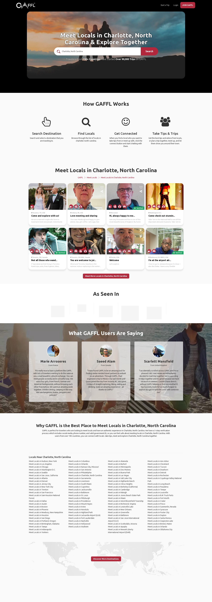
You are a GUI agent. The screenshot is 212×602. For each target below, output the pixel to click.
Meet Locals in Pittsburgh (79, 498)
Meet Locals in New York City (41, 487)
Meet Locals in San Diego (39, 518)
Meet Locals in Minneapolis (119, 467)
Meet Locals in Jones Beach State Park (124, 495)
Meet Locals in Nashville (79, 521)
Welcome (114, 260)
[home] (25, 5)
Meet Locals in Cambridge (119, 490)
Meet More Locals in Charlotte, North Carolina (106, 276)
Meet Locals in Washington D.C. (42, 470)
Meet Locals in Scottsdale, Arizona (122, 524)
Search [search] (149, 51)
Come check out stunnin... (161, 216)
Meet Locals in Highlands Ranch (121, 481)
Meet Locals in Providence (80, 501)
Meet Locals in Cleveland (158, 464)
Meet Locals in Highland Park (81, 512)
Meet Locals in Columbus (79, 461)
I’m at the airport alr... (159, 260)
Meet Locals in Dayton (157, 515)
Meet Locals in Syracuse (158, 509)
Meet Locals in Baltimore (79, 492)
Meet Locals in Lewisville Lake (120, 507)
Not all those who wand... (44, 260)
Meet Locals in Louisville (158, 492)
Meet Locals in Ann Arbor (158, 461)
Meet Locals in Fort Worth (158, 498)
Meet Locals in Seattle (38, 472)
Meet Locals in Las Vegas (118, 475)
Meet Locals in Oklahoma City (160, 529)
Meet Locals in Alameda (118, 461)
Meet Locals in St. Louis (78, 495)
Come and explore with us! (45, 216)
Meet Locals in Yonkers (38, 532)
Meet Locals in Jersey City (40, 484)
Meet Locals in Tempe (157, 490)
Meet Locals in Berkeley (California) (123, 487)
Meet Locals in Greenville (118, 512)
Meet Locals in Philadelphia (80, 472)
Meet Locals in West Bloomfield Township (125, 501)
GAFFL (80, 177)
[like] (63, 187)
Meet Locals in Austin (38, 504)
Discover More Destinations (106, 559)
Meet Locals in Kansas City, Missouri (84, 467)
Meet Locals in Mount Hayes (80, 504)
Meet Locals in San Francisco (41, 492)
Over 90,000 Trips (125, 59)
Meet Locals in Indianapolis (40, 529)
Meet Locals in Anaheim (78, 527)
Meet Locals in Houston (39, 515)
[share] (63, 191)
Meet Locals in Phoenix (38, 509)
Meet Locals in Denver (38, 481)
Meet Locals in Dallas (38, 501)
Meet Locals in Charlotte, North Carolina (106, 170)
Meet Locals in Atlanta (38, 478)
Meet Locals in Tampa (38, 527)
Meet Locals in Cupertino (79, 487)
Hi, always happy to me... (122, 216)
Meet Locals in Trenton (38, 490)
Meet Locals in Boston (38, 507)
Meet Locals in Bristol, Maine (160, 524)
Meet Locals (92, 177)
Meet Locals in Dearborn (158, 470)
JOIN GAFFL (187, 5)
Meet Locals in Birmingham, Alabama (44, 524)
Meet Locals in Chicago (38, 467)
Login (175, 5)
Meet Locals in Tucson (157, 467)
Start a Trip (165, 5)
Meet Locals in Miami (116, 498)
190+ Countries (91, 59)
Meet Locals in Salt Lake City (120, 478)
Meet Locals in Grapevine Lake (160, 521)
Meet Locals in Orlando (78, 464)
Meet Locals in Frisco (156, 504)
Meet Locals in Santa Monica (159, 518)
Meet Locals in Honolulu (79, 509)
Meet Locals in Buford (117, 464)
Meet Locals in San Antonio (80, 470)
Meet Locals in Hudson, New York (43, 461)
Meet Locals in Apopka (117, 527)
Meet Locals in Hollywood (79, 524)
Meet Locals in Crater (156, 501)
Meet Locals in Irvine (77, 507)
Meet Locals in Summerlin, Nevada (162, 507)
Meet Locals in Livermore (79, 481)
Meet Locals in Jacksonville (80, 490)
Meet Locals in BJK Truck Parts (160, 495)
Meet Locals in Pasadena (158, 487)
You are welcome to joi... (83, 260)
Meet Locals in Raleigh (117, 492)
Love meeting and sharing (83, 216)
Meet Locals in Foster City (158, 512)
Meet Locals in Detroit (157, 472)
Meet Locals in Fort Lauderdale (81, 518)
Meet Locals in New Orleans (120, 509)
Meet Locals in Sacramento (80, 478)
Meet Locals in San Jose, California (43, 475)
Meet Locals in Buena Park (119, 472)
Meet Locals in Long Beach (159, 484)
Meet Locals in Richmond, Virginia (122, 504)
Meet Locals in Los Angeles (40, 464)
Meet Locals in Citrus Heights (120, 484)
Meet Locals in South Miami (80, 484)
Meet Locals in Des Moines (119, 470)
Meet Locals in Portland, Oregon (42, 521)
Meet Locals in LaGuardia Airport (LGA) (84, 515)
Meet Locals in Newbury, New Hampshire (46, 512)
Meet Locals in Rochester (158, 475)
